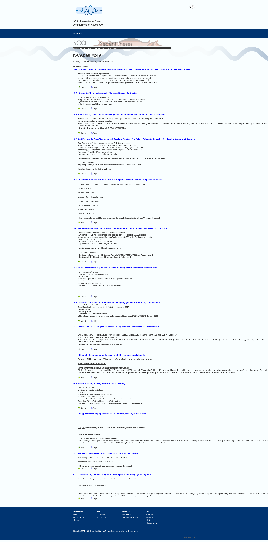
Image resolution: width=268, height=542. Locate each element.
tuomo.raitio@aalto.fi (102, 121)
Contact (150, 519)
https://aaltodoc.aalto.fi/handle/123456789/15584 (102, 128)
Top (95, 87)
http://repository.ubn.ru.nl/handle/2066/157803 (99, 248)
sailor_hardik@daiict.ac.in (93, 392)
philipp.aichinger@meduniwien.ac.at (110, 370)
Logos (76, 522)
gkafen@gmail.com (100, 73)
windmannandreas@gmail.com (95, 274)
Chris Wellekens (105, 62)
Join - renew (127, 516)
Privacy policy (152, 525)
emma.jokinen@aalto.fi (106, 338)
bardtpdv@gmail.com (101, 169)
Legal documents (80, 519)
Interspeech (103, 516)
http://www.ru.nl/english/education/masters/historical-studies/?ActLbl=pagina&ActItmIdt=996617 (123, 158)
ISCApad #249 (99, 48)
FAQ (149, 522)
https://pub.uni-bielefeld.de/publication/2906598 (101, 285)
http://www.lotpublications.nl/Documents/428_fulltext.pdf (104, 257)
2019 (89, 48)
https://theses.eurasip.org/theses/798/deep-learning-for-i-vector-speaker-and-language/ (130, 498)
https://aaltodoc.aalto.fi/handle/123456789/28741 (100, 346)
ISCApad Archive (79, 48)
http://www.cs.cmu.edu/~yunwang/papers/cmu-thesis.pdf (105, 468)
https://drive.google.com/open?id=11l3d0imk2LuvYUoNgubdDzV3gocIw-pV (112, 405)
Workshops (102, 519)
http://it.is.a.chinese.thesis (101, 104)
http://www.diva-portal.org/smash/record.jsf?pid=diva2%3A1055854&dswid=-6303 (120, 316)
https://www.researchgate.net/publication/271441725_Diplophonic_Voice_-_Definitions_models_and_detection (180, 374)
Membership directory (130, 519)
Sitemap (150, 516)
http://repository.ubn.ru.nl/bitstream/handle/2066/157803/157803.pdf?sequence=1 (115, 255)
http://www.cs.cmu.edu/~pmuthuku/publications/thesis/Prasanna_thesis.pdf (129, 218)
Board (76, 516)
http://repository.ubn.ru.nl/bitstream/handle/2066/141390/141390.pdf (109, 165)
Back (83, 87)
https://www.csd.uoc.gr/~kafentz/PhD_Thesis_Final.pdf (131, 82)
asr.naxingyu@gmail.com (100, 97)
